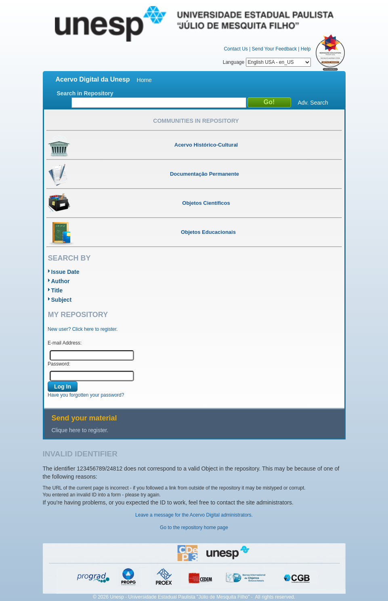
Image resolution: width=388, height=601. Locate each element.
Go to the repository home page (194, 527)
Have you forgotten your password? (86, 395)
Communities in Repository (196, 121)
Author (60, 281)
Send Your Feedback (274, 49)
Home (144, 80)
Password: (59, 364)
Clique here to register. (80, 430)
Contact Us (235, 49)
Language (267, 62)
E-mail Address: (65, 343)
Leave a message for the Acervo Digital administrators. (194, 515)
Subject (61, 299)
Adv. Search (313, 102)
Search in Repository (85, 93)
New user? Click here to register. (82, 329)
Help (306, 49)
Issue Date (65, 272)
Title (57, 290)
